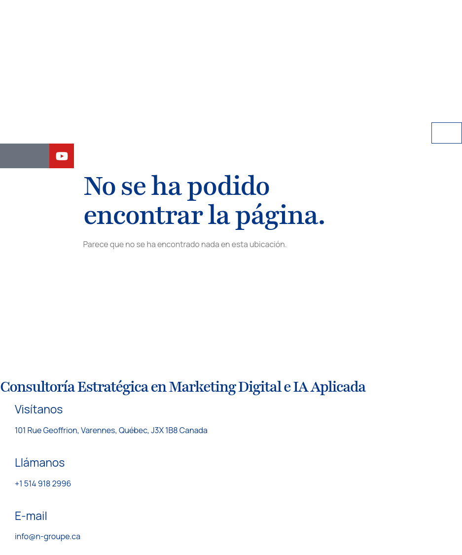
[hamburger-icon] (446, 133)
